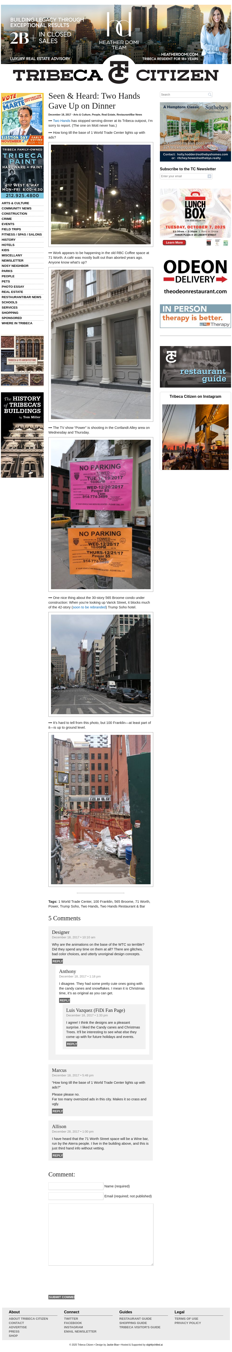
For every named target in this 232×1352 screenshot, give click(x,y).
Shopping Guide (133, 1323)
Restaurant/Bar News (21, 297)
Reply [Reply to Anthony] (65, 1000)
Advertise (18, 1327)
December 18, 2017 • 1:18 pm (80, 976)
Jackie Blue (113, 1344)
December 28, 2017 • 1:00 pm (72, 1131)
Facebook (73, 1323)
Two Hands (61, 121)
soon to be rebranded (89, 607)
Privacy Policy (188, 1323)
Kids (5, 250)
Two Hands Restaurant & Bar (122, 906)
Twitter (71, 1318)
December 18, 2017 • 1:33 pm (87, 1015)
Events (8, 224)
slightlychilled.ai (154, 1344)
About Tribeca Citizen (28, 1318)
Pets (6, 281)
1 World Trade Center (74, 901)
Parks (7, 271)
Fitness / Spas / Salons (22, 234)
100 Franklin (102, 901)
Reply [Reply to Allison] (58, 1155)
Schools (9, 302)
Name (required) (117, 1186)
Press (14, 1331)
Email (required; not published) (128, 1196)
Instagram (73, 1327)
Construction (14, 213)
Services (10, 307)
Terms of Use (186, 1318)
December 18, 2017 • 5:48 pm (72, 1075)
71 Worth (142, 901)
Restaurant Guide (135, 1318)
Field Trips (11, 229)
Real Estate (12, 292)
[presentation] (84, 1279)
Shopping (10, 313)
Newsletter (12, 260)
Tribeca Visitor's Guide (140, 1327)
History (9, 239)
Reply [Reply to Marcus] (58, 1111)
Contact (16, 1323)
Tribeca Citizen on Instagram (195, 396)
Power (53, 906)
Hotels (8, 245)
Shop (13, 1336)
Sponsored (12, 318)
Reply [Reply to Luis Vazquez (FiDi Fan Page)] (72, 1044)
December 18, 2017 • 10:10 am (73, 937)
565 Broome (123, 901)
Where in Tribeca (17, 323)
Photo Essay (13, 286)
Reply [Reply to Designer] (58, 961)
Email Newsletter (80, 1331)
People (8, 276)
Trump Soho (69, 906)
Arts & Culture (15, 203)
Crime (7, 219)
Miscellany (12, 255)
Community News (17, 208)
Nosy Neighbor (15, 266)
